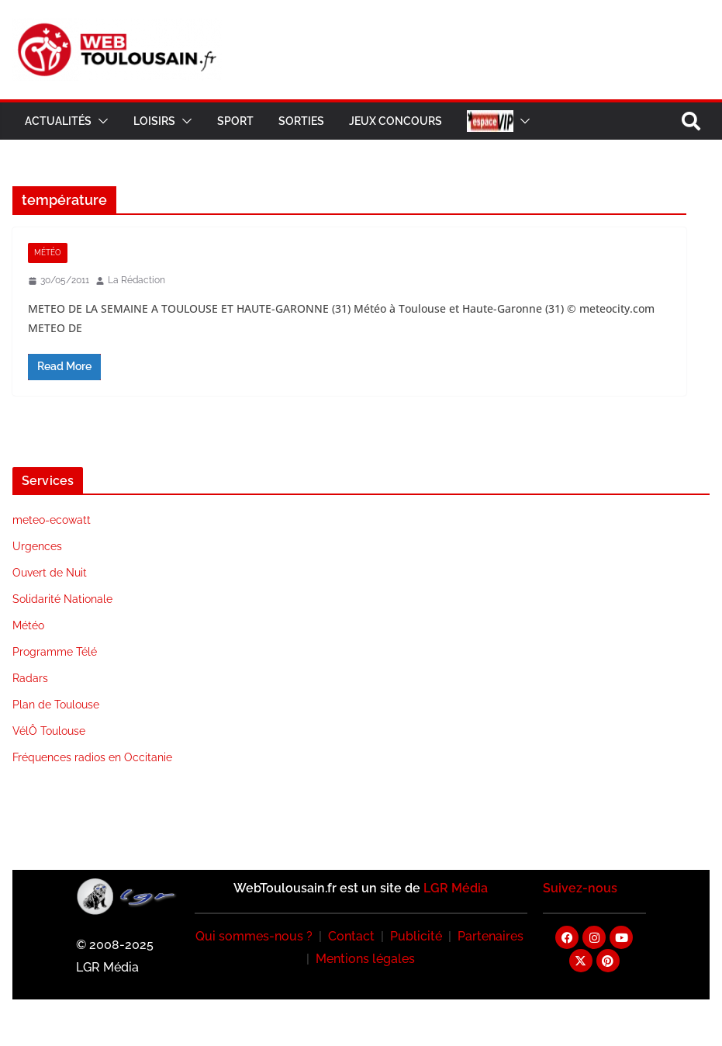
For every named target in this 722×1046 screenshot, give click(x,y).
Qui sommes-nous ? (254, 936)
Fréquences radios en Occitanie (92, 757)
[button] (100, 121)
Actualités (58, 121)
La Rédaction (136, 280)
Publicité (416, 936)
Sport (235, 121)
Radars (30, 678)
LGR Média (455, 888)
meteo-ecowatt (51, 520)
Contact (351, 936)
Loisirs (154, 121)
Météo (47, 252)
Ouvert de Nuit (49, 572)
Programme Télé (54, 652)
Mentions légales (365, 958)
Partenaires (490, 936)
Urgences (37, 546)
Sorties (301, 121)
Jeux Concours (395, 121)
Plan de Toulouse (55, 704)
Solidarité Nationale (62, 599)
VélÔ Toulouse (48, 731)
